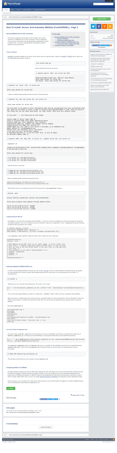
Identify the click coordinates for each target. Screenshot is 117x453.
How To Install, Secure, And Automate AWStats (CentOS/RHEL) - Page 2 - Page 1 (24, 410)
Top (111, 439)
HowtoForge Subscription (39, 9)
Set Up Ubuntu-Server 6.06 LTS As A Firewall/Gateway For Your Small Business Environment (100, 75)
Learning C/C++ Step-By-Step (97, 64)
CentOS (64, 56)
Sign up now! (102, 19)
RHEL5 (70, 56)
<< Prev (10, 388)
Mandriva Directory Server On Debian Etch (100, 89)
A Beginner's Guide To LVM (96, 66)
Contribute (87, 439)
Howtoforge (9, 441)
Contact (92, 439)
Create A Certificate (62, 38)
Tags (12, 9)
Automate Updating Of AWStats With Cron (67, 42)
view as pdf (75, 395)
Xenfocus (11, 439)
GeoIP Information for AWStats (48, 376)
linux (112, 36)
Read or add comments (108, 38)
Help (96, 439)
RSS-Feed (113, 439)
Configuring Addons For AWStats (64, 45)
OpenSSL (10, 56)
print (83, 395)
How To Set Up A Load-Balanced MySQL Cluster (101, 82)
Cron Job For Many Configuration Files (68, 43)
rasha (112, 35)
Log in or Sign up (109, 0)
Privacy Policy (112, 441)
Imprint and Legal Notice (104, 439)
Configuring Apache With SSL (65, 40)
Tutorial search (8, 13)
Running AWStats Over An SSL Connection (67, 37)
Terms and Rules (105, 441)
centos (109, 36)
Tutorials (6, 9)
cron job (46, 270)
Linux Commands (27, 9)
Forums (18, 9)
